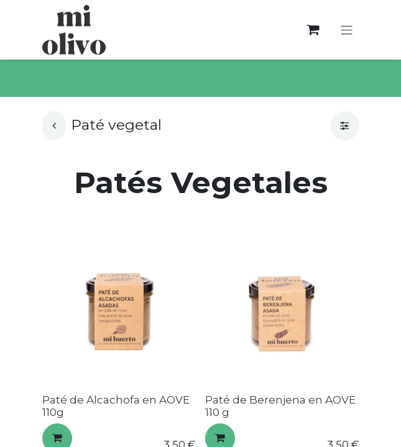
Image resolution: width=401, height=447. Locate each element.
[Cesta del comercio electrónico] (313, 30)
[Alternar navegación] (346, 29)
